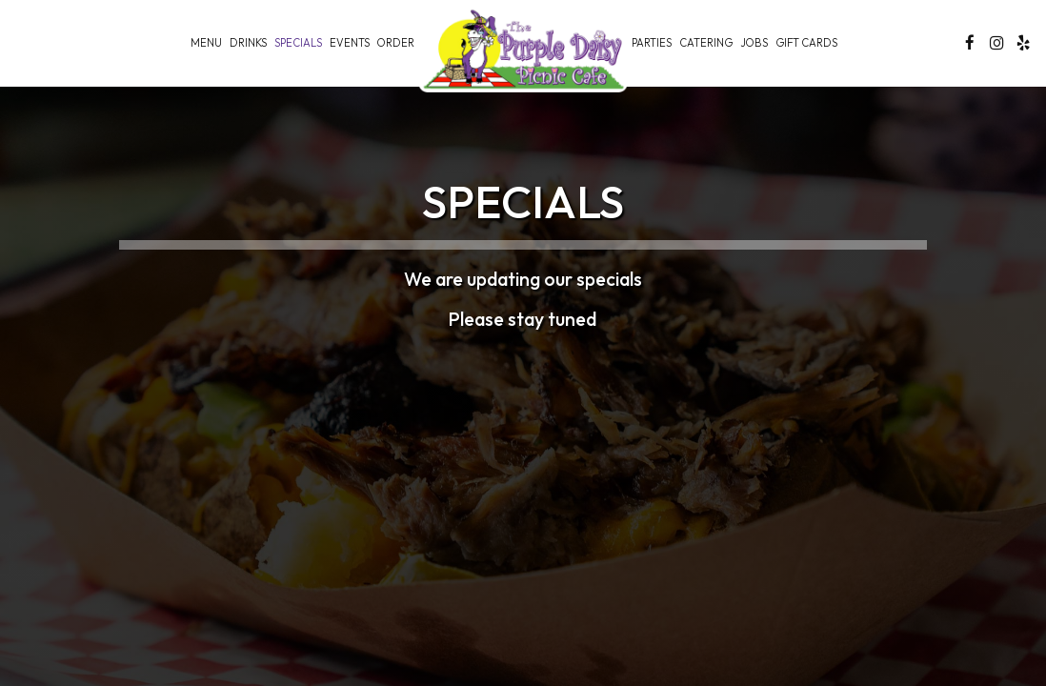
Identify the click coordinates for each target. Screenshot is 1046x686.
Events (350, 43)
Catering (706, 43)
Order (395, 43)
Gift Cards (806, 43)
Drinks (248, 43)
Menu (206, 43)
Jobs (754, 43)
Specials (298, 43)
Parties (652, 43)
